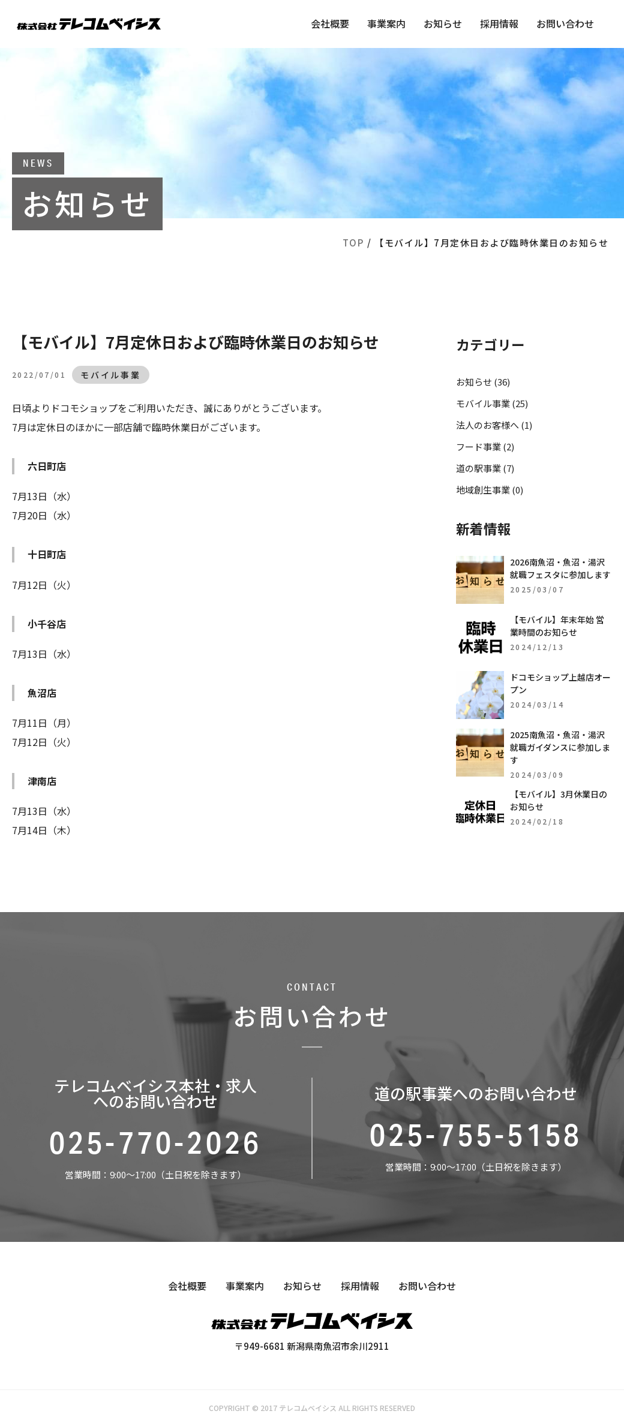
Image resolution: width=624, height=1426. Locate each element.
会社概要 (330, 23)
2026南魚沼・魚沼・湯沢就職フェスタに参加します (560, 568)
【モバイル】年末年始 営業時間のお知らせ (557, 625)
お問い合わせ (565, 23)
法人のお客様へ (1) (494, 425)
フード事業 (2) (485, 446)
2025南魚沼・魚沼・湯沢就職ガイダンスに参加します (560, 747)
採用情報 (499, 23)
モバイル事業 (110, 375)
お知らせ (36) (483, 381)
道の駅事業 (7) (485, 468)
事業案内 (386, 23)
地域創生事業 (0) (489, 489)
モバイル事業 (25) (492, 403)
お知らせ (443, 23)
